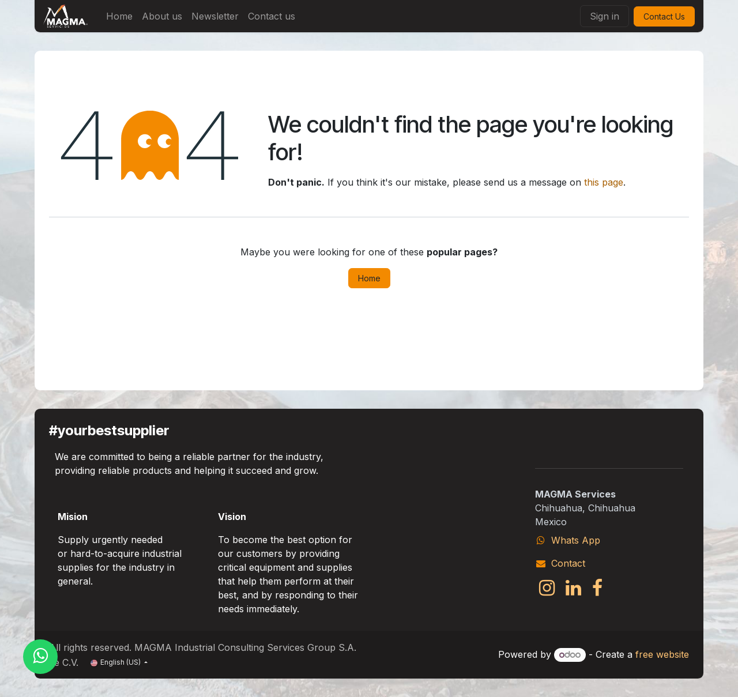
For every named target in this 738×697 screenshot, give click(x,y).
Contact (568, 563)
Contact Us (664, 16)
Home (369, 278)
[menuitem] (119, 16)
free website (662, 654)
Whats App (575, 540)
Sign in (604, 16)
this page (603, 182)
